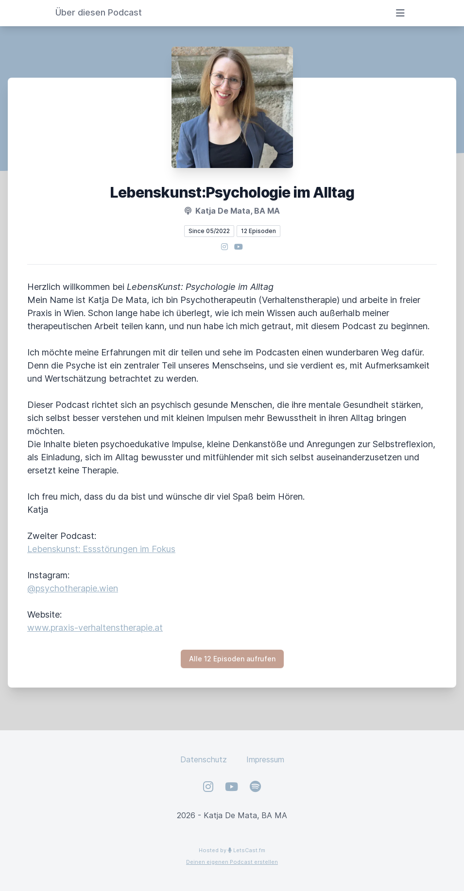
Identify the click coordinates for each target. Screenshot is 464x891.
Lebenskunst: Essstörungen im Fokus (101, 549)
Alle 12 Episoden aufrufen (232, 659)
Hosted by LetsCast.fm (232, 850)
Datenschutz (203, 759)
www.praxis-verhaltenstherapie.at (95, 627)
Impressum (265, 759)
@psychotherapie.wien (72, 588)
